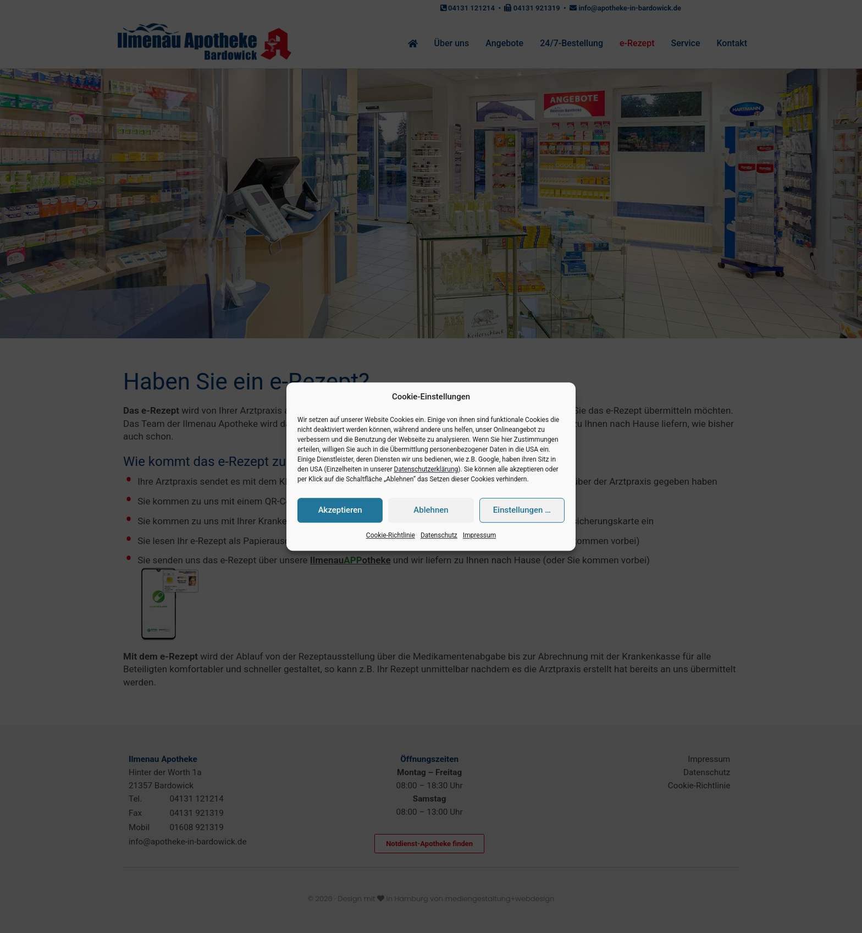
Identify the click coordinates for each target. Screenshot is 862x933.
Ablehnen (430, 510)
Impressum (479, 535)
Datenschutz (439, 535)
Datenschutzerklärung (426, 469)
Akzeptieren (340, 510)
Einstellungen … (522, 510)
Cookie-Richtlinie (390, 535)
